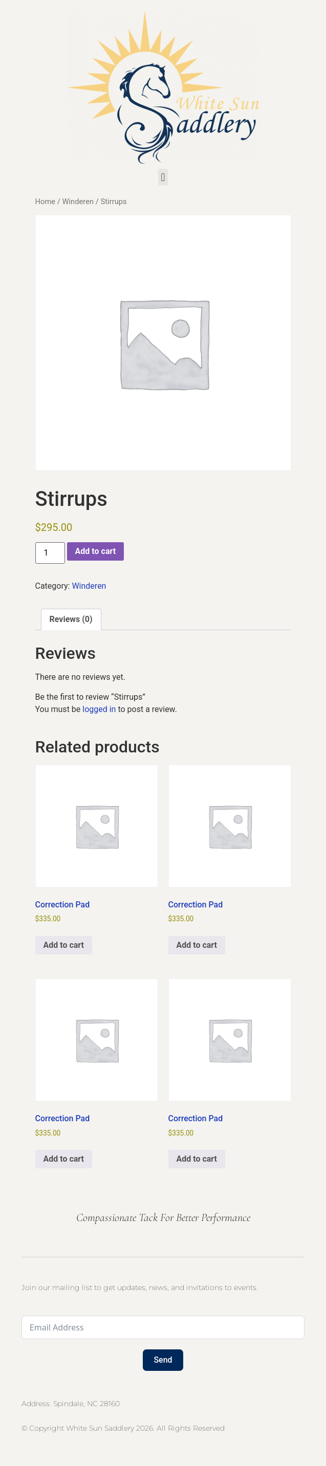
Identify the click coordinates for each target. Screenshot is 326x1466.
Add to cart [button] (64, 945)
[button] (163, 177)
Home (45, 201)
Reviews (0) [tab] (71, 619)
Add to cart (95, 551)
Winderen (78, 201)
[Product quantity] (50, 553)
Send (163, 1360)
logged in (99, 709)
